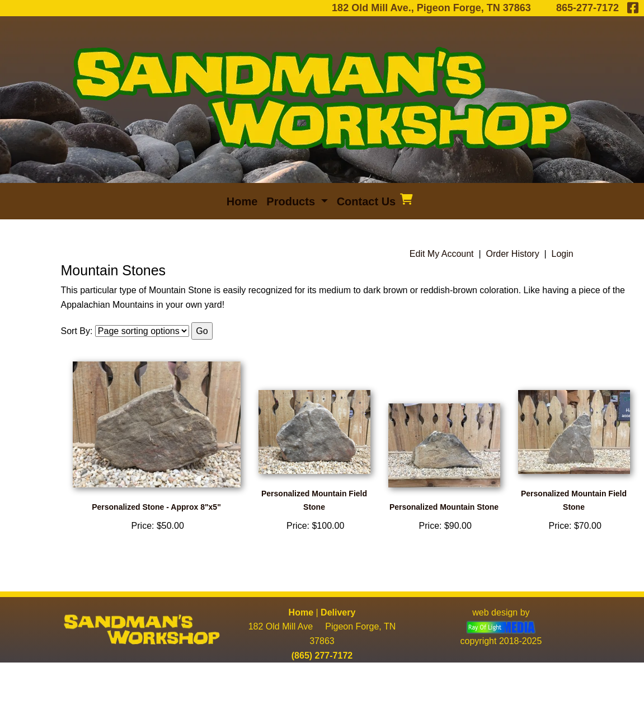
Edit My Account (442, 254)
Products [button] (292, 201)
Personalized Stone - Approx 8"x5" (156, 506)
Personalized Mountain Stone (444, 506)
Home (301, 612)
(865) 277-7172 (322, 655)
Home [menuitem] (242, 201)
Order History (512, 254)
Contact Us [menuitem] (366, 201)
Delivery (338, 612)
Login (563, 254)
